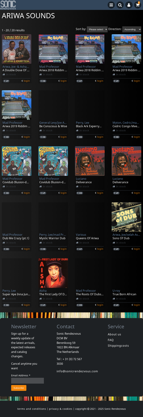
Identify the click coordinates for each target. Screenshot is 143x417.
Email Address (20, 375)
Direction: (115, 29)
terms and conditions (31, 408)
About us (114, 334)
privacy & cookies (60, 408)
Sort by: (81, 29)
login (27, 80)
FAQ (111, 340)
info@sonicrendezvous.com (77, 371)
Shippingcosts (118, 346)
